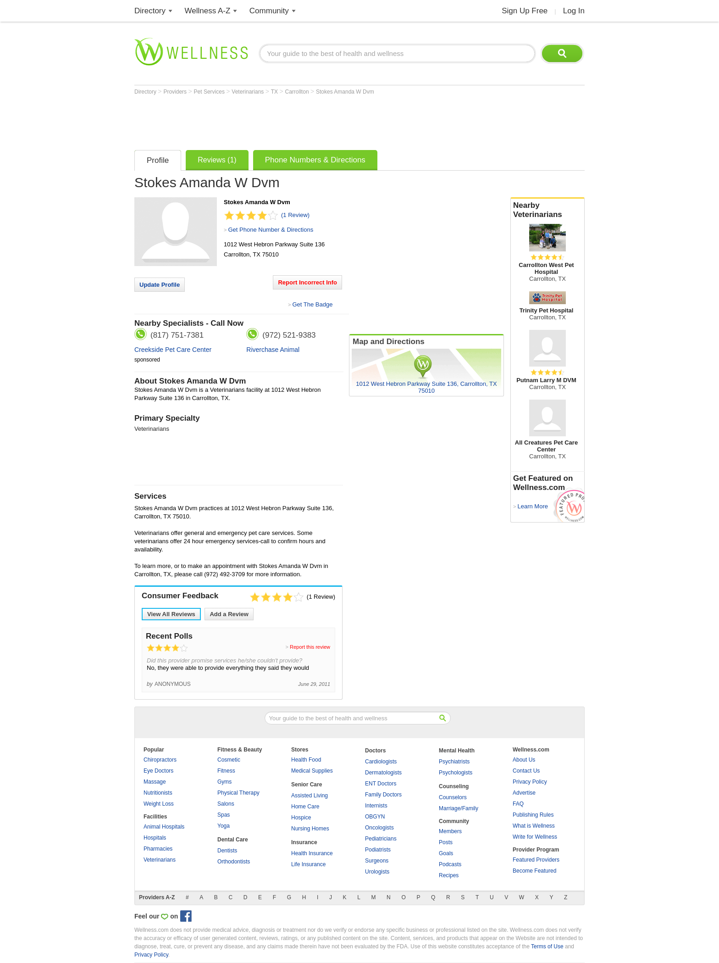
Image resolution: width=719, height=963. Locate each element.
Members (450, 831)
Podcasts (450, 864)
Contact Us (526, 771)
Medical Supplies (312, 771)
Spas (223, 815)
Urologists (377, 871)
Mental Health (457, 750)
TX (275, 92)
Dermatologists (383, 772)
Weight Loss (159, 804)
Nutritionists (158, 793)
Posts (446, 842)
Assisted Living (309, 795)
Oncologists (379, 827)
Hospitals (155, 838)
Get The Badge (312, 304)
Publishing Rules (533, 815)
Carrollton (297, 92)
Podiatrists (378, 849)
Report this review (310, 647)
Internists (376, 805)
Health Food (306, 760)
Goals (446, 853)
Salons (225, 804)
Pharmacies (158, 849)
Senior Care (306, 784)
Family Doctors (383, 794)
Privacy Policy (530, 782)
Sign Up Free (525, 10)
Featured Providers (536, 860)
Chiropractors (160, 760)
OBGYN (375, 816)
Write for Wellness (535, 837)
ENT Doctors (380, 783)
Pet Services (210, 92)
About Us (524, 760)
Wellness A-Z (208, 10)
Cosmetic (228, 760)
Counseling (454, 786)
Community (269, 10)
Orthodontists (233, 861)
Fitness (226, 771)
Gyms (224, 782)
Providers (175, 92)
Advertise (524, 793)
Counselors (453, 797)
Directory (150, 10)
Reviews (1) (217, 160)
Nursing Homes (310, 828)
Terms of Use (547, 946)
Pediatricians (381, 838)
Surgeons (376, 860)
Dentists (227, 850)
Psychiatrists (454, 761)
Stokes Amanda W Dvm (345, 92)
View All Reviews (171, 614)
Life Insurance (308, 864)
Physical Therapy (238, 793)
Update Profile (159, 284)
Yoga (223, 826)
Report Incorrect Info (307, 282)
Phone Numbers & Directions (315, 160)
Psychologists (455, 772)
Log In (574, 10)
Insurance (304, 842)
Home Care (305, 806)
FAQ (518, 804)
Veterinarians (248, 92)
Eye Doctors (158, 771)
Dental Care (232, 839)
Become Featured (534, 871)
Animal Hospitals (164, 827)
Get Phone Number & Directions (270, 229)
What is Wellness (534, 826)
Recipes (449, 875)
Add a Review (229, 614)
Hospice (301, 817)
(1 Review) (295, 215)
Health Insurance (312, 853)
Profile (158, 160)
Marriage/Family (458, 808)
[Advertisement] (301, 120)
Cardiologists (381, 761)
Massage (155, 782)
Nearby (547, 210)
